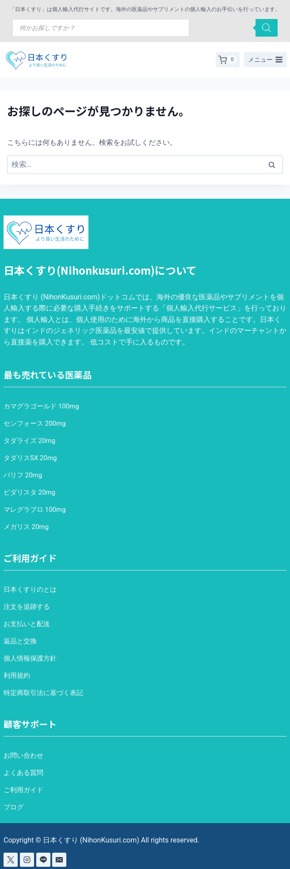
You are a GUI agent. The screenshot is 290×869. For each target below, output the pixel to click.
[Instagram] (27, 860)
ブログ (13, 807)
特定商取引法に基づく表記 (43, 693)
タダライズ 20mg (29, 441)
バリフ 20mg (23, 475)
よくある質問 (23, 773)
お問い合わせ (23, 755)
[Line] (43, 860)
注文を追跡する (27, 607)
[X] (11, 860)
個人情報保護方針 (30, 658)
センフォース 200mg (35, 423)
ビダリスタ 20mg (29, 492)
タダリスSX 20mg (30, 458)
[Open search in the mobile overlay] (145, 28)
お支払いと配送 (27, 624)
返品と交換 (20, 641)
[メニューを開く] (265, 59)
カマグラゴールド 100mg (41, 406)
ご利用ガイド (23, 790)
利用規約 (17, 676)
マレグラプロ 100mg (35, 510)
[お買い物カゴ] (228, 59)
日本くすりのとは (30, 589)
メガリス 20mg (26, 527)
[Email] (59, 860)
